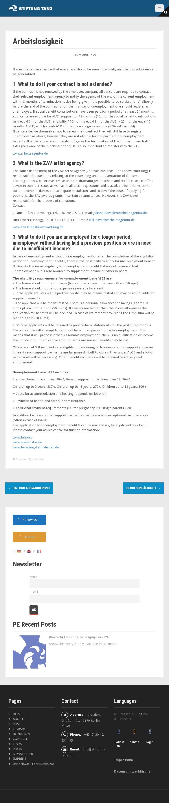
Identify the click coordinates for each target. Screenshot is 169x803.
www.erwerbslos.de (27, 442)
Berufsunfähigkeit (143, 488)
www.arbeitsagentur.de (30, 153)
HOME (17, 714)
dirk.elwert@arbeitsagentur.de (112, 220)
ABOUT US (20, 719)
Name (33, 577)
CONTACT (20, 739)
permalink (37, 459)
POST (17, 724)
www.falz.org (22, 437)
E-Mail (33, 592)
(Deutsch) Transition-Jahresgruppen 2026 (79, 637)
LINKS (17, 744)
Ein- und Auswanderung (29, 488)
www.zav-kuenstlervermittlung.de (38, 227)
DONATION (21, 734)
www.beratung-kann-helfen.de (36, 447)
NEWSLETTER (23, 754)
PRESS (17, 749)
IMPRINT (20, 759)
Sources (21, 459)
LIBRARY (19, 729)
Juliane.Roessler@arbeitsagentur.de (120, 213)
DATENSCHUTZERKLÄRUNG (33, 764)
